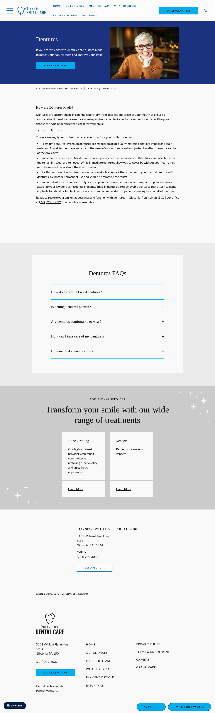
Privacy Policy (148, 644)
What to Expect (125, 6)
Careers (143, 659)
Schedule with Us (179, 10)
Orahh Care (146, 667)
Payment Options (65, 15)
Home (57, 6)
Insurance (89, 15)
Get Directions (95, 567)
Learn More (75, 489)
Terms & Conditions (153, 651)
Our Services (75, 6)
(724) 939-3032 (107, 88)
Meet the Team (99, 6)
